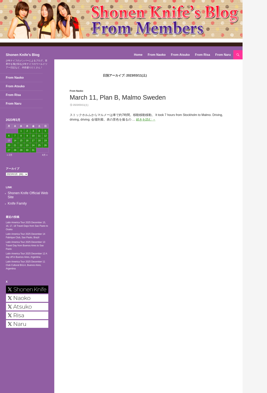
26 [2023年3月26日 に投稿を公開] (45, 145)
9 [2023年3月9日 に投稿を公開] (27, 135)
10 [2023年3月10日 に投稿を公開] (33, 135)
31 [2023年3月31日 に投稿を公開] (33, 150)
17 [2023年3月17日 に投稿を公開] (33, 140)
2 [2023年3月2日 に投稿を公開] (27, 131)
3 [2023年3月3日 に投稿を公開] (33, 131)
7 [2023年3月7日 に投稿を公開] (15, 135)
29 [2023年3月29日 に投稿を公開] (21, 150)
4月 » (45, 155)
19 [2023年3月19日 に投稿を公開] (45, 140)
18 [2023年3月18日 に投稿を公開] (39, 140)
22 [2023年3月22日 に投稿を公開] (21, 145)
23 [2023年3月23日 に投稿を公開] (27, 145)
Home (138, 54)
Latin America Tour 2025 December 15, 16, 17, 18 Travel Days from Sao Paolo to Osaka (27, 226)
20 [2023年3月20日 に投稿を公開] (9, 145)
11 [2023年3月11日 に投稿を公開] (39, 135)
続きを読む (145, 119)
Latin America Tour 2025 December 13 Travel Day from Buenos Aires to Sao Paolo (25, 245)
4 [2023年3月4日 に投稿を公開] (39, 131)
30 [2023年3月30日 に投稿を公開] (27, 150)
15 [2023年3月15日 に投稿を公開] (21, 140)
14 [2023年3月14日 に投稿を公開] (15, 140)
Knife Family (17, 203)
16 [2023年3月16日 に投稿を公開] (27, 140)
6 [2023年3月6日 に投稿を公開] (9, 135)
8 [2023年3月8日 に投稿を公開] (21, 135)
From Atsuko (180, 54)
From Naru (223, 54)
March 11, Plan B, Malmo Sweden (118, 97)
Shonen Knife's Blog (22, 55)
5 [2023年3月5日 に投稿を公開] (45, 131)
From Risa (202, 54)
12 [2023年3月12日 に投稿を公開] (45, 135)
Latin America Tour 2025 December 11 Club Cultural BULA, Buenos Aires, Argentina (25, 265)
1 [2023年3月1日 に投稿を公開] (21, 131)
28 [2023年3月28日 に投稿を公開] (15, 150)
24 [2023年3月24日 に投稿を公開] (33, 145)
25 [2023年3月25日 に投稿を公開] (39, 145)
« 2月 (9, 155)
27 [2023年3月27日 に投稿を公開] (9, 150)
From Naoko (157, 54)
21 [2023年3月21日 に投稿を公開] (15, 145)
